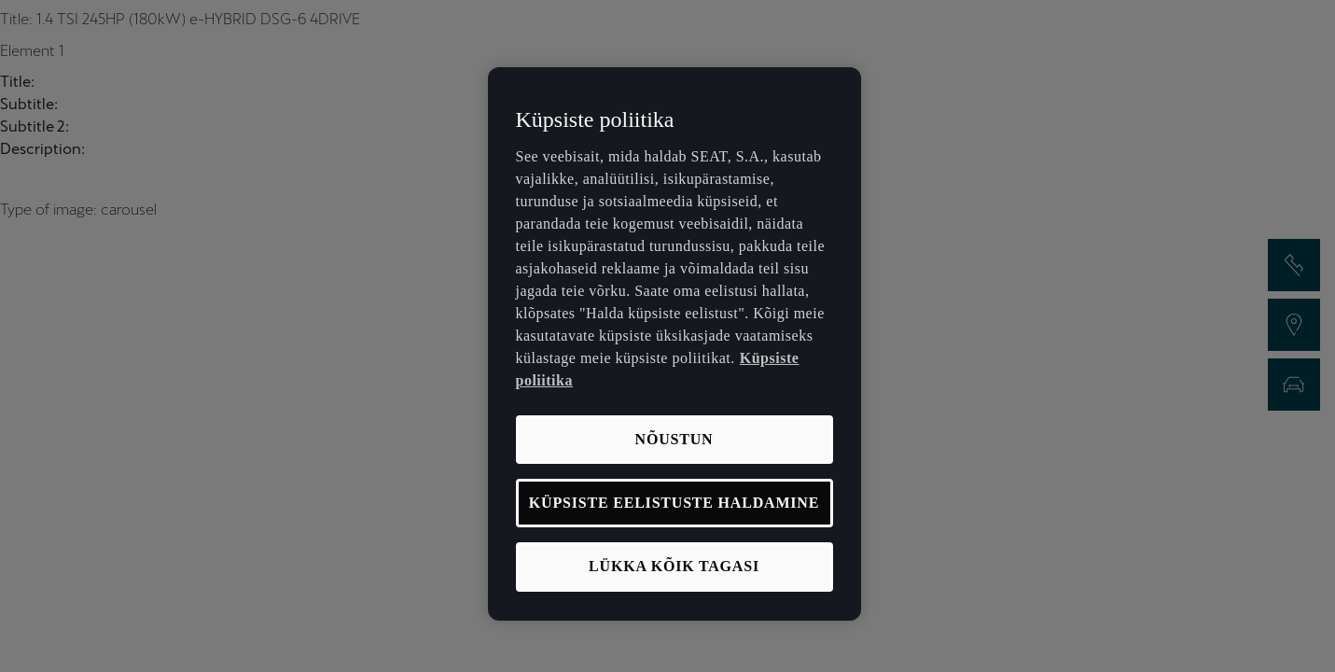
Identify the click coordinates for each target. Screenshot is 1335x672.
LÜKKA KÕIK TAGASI (674, 566)
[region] (674, 344)
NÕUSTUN (674, 439)
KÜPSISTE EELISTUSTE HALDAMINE (674, 503)
